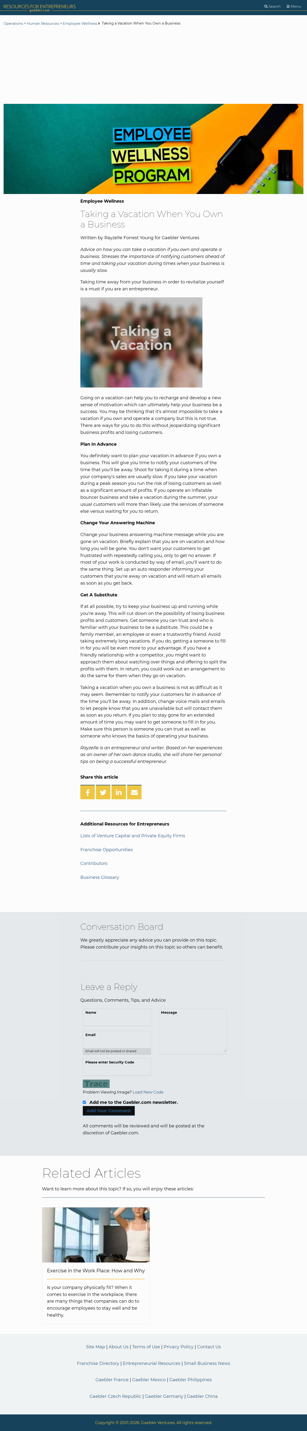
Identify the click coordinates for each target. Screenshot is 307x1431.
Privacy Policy (179, 1347)
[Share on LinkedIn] (119, 792)
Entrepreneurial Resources (151, 1363)
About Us (119, 1347)
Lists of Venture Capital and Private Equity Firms (132, 835)
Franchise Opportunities (106, 849)
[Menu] (293, 6)
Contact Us (209, 1347)
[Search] (272, 6)
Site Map (95, 1347)
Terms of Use (146, 1347)
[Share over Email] (134, 792)
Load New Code (148, 1092)
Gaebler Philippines (190, 1379)
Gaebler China (202, 1396)
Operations (13, 23)
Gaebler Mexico (149, 1379)
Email (90, 1035)
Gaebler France (112, 1379)
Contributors (93, 863)
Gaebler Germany (164, 1396)
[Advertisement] (153, 65)
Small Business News (207, 1363)
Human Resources (43, 23)
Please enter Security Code (109, 1062)
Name (90, 1012)
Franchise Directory (98, 1363)
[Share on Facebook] (87, 792)
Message (169, 1012)
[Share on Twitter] (103, 792)
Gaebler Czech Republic (115, 1396)
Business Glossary (99, 877)
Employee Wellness (80, 23)
